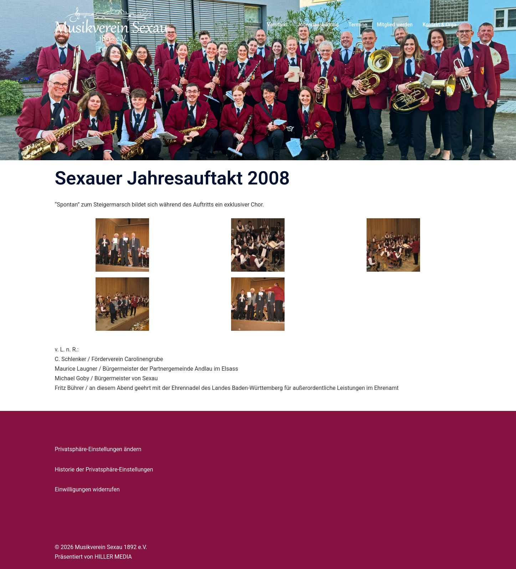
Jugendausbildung (318, 24)
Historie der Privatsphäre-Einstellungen (104, 469)
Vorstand (277, 24)
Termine (357, 24)
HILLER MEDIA (113, 556)
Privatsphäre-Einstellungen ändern (98, 449)
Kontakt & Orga (439, 24)
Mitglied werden (395, 24)
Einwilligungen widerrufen (87, 489)
